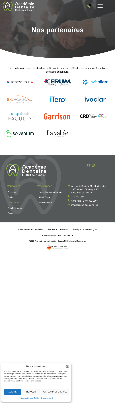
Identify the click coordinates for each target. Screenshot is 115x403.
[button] (67, 366)
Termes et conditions (58, 229)
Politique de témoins (26, 398)
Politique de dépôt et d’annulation (57, 235)
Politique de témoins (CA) (85, 229)
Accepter (12, 392)
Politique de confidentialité (43, 398)
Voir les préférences (54, 392)
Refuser (31, 392)
